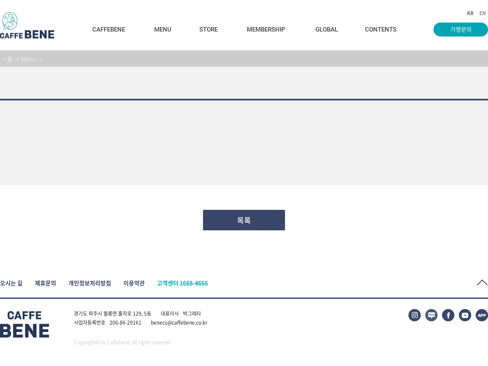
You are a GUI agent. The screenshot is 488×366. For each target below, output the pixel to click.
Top (482, 283)
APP (482, 315)
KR (470, 13)
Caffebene (108, 29)
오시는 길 (11, 283)
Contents (381, 29)
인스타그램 (414, 315)
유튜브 (465, 315)
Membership (266, 29)
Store (208, 29)
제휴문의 (45, 283)
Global (326, 29)
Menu (162, 29)
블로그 (431, 315)
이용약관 (134, 283)
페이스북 (448, 315)
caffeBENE (27, 25)
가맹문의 (461, 29)
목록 (244, 220)
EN (482, 13)
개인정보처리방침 (89, 283)
